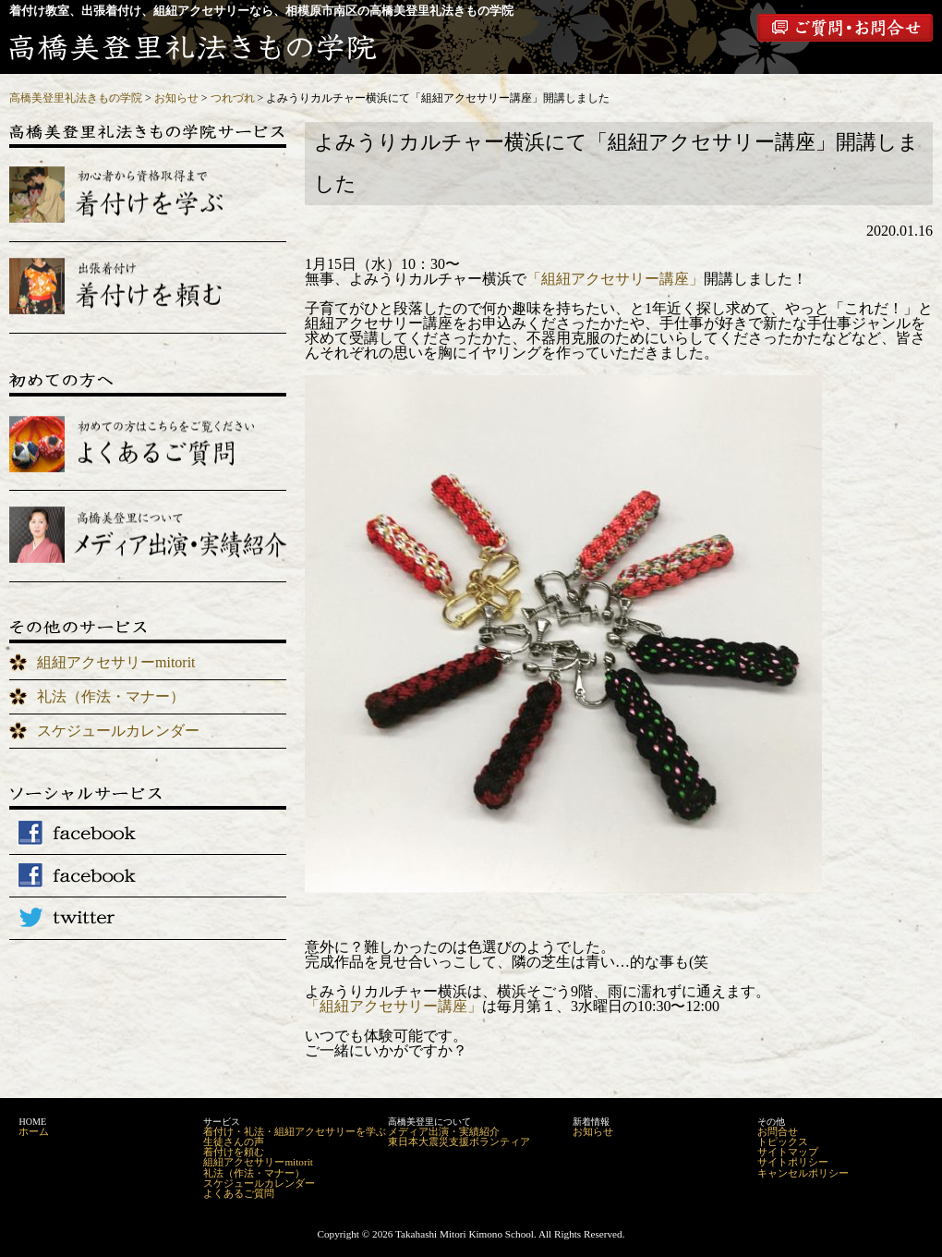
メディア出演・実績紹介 (444, 1131)
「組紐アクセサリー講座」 (615, 279)
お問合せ (777, 1131)
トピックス (782, 1141)
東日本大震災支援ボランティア (459, 1141)
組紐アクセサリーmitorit (116, 662)
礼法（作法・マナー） (111, 696)
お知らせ (593, 1131)
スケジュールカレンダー (118, 730)
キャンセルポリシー (803, 1172)
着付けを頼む (233, 1151)
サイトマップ (787, 1151)
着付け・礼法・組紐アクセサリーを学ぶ (294, 1131)
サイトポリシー (792, 1161)
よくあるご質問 (238, 1193)
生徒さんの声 (233, 1141)
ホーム (33, 1131)
